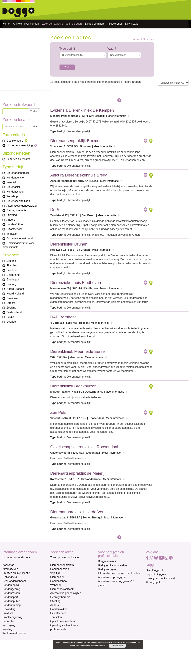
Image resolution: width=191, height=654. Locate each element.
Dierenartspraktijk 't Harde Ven (77, 512)
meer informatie (98, 646)
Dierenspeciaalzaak (62, 589)
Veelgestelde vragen (143, 39)
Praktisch (8, 613)
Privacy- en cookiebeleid (160, 578)
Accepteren (117, 645)
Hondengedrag (11, 589)
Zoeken (34, 111)
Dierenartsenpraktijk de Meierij (77, 473)
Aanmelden (122, 629)
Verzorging (8, 625)
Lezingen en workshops (16, 557)
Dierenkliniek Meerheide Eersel (78, 351)
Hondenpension (59, 569)
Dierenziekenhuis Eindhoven (75, 282)
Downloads (131, 23)
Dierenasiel (57, 577)
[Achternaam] (122, 620)
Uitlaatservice (58, 613)
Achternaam (105, 615)
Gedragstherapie (60, 597)
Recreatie (8, 621)
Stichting (55, 601)
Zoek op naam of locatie (64, 557)
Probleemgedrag (12, 617)
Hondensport (10, 597)
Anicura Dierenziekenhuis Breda (79, 175)
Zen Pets (58, 412)
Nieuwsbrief (115, 23)
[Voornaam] (122, 609)
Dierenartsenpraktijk (62, 565)
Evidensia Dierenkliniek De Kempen (82, 110)
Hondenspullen (11, 601)
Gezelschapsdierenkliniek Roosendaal (84, 447)
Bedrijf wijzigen (107, 569)
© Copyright (153, 582)
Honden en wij (10, 585)
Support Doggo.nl (156, 574)
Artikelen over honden (26, 23)
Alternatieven (10, 569)
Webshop (56, 585)
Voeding (7, 629)
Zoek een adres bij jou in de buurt (62, 23)
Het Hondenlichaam (14, 581)
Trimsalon (56, 617)
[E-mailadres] (122, 598)
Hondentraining (11, 605)
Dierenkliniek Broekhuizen (73, 386)
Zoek (67, 67)
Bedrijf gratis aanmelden (112, 565)
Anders (54, 605)
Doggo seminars (95, 23)
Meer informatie (117, 115)
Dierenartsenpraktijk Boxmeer (76, 140)
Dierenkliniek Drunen (69, 244)
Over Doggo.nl (154, 570)
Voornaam (104, 604)
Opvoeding (8, 609)
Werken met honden (14, 633)
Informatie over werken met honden (119, 573)
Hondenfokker (58, 609)
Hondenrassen (11, 593)
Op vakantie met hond (63, 621)
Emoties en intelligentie (16, 573)
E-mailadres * (106, 593)
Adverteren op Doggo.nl (112, 577)
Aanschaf (8, 565)
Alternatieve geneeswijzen (65, 593)
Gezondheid (9, 577)
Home (6, 23)
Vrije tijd (55, 573)
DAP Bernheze (63, 317)
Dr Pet (56, 209)
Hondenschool (58, 581)
